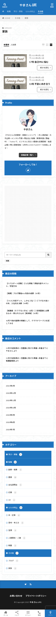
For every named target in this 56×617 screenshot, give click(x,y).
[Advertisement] (28, 214)
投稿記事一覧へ (27, 155)
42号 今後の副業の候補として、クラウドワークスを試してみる (27, 322)
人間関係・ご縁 (17, 537)
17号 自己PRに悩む (38, 62)
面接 (12, 477)
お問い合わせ (16, 596)
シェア (16, 613)
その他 (40, 11)
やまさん (9, 351)
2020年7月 (10, 429)
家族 (26, 18)
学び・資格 (18, 11)
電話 (39, 613)
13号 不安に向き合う (39, 84)
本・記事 (14, 515)
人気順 (13, 45)
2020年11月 (11, 400)
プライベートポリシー (36, 596)
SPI (12, 500)
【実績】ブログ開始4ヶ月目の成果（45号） (23, 293)
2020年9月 (10, 415)
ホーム (5, 613)
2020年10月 (11, 408)
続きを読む (44, 68)
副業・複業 (15, 469)
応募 (12, 492)
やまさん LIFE (28, 5)
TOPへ (50, 613)
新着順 (6, 45)
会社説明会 (15, 484)
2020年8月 (10, 422)
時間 (12, 545)
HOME (7, 18)
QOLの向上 (30, 11)
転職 (9, 11)
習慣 (12, 530)
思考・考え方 (16, 522)
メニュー (28, 613)
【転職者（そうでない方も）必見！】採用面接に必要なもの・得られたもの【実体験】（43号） (27, 312)
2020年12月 (11, 393)
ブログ (13, 560)
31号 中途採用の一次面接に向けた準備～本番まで (26, 348)
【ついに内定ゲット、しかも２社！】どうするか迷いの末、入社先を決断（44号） (27, 302)
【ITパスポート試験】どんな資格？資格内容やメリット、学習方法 (27, 284)
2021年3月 (10, 386)
